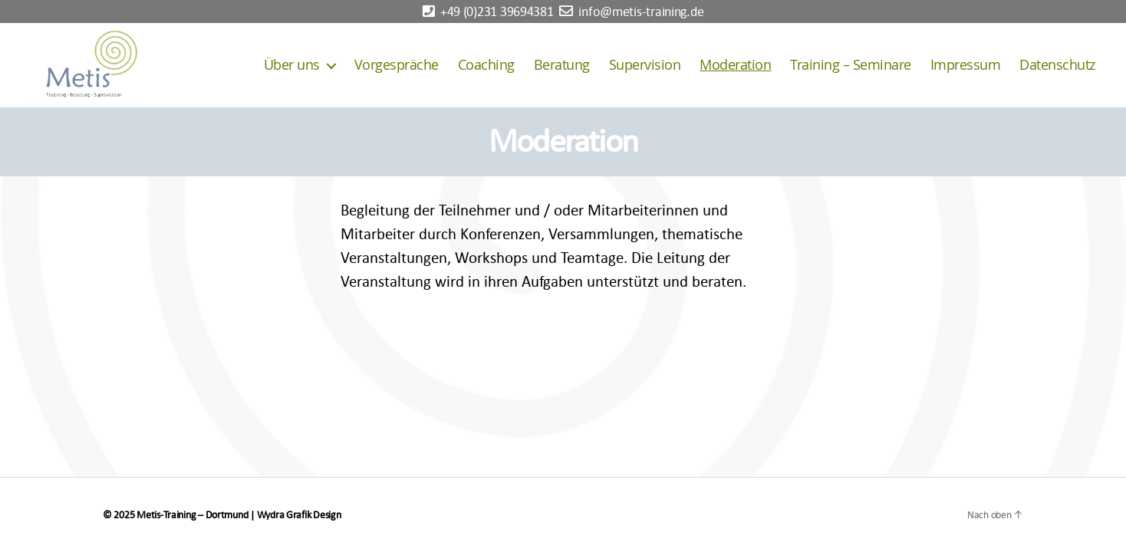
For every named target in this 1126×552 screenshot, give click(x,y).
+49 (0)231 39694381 (497, 12)
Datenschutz (1057, 65)
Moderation (735, 65)
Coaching (486, 65)
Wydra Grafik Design (299, 515)
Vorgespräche (396, 65)
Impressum (965, 65)
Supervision (645, 65)
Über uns (292, 65)
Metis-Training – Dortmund (192, 515)
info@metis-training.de (640, 12)
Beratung (562, 65)
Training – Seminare (850, 65)
